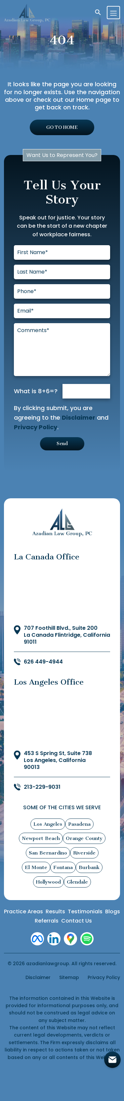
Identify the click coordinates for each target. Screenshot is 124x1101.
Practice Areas (23, 911)
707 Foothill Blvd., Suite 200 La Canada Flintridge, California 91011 (67, 635)
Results (55, 911)
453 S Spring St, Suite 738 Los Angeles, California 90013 (58, 760)
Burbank (89, 867)
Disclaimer (78, 417)
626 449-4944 (43, 662)
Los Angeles (47, 824)
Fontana (63, 867)
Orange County (84, 838)
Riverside (84, 853)
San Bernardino (48, 853)
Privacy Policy (35, 427)
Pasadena (79, 824)
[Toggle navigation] (113, 12)
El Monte (36, 867)
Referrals (47, 921)
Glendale (77, 882)
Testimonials (85, 911)
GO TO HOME (62, 127)
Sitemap (69, 977)
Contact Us (76, 921)
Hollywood (48, 882)
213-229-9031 (42, 787)
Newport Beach (41, 838)
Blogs (112, 911)
